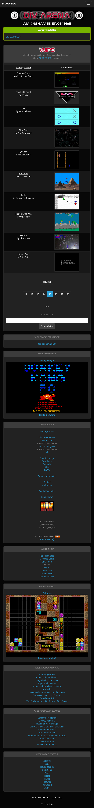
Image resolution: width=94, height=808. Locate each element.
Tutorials (47, 464)
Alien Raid (23, 130)
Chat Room (47, 562)
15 (50, 294)
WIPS (47, 568)
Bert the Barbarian (47, 732)
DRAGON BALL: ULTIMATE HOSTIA (47, 727)
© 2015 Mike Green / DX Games (47, 797)
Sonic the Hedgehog (47, 718)
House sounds (47, 767)
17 (62, 294)
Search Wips (47, 326)
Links (47, 452)
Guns (46, 764)
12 (32, 294)
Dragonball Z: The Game (47, 680)
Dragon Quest (23, 73)
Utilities (47, 467)
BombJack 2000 (47, 738)
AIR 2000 (23, 173)
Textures (47, 782)
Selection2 (47, 770)
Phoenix (47, 689)
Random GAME (47, 576)
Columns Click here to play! (47, 625)
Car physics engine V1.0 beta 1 (47, 695)
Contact (47, 482)
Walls (47, 773)
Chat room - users (47, 437)
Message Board (47, 431)
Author (27, 67)
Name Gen (23, 254)
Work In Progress (47, 446)
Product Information (47, 476)
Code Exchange (47, 458)
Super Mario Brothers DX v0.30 (47, 686)
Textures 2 (47, 785)
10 (40, 58)
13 (38, 294)
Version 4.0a (47, 804)
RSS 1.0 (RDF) (47, 539)
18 (68, 294)
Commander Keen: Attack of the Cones (47, 692)
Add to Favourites (47, 491)
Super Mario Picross (47, 683)
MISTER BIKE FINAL (47, 744)
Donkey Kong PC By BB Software (47, 387)
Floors (47, 776)
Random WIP (47, 573)
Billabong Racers (47, 674)
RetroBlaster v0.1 (23, 214)
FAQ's (47, 470)
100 (49, 58)
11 (26, 294)
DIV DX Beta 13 (13, 37)
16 (56, 294)
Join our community (47, 344)
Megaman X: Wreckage (47, 724)
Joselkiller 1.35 (47, 741)
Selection (47, 761)
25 (43, 58)
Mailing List (47, 485)
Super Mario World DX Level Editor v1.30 (47, 735)
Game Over (47, 440)
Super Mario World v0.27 (47, 677)
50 (46, 58)
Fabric (47, 779)
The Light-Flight (23, 92)
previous (47, 282)
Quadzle (23, 152)
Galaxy (23, 235)
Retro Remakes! (46, 556)
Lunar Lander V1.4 (47, 729)
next (47, 306)
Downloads (47, 461)
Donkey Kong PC (47, 721)
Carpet (47, 788)
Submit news (47, 497)
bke (23, 108)
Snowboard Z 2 (47, 698)
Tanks (23, 195)
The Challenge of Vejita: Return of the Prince (47, 701)
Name (19, 67)
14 (44, 294)
